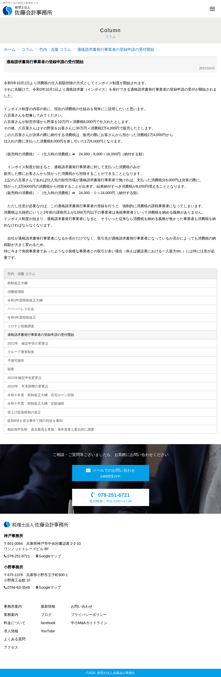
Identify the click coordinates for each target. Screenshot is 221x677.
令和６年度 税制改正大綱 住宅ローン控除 (40, 395)
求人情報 (11, 631)
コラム (27, 49)
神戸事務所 (13, 535)
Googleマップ (48, 556)
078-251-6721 (17, 556)
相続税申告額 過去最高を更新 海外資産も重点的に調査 (50, 429)
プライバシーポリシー (89, 615)
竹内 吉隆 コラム (55, 49)
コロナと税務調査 (20, 326)
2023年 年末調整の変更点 (27, 386)
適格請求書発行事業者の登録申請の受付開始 (115, 49)
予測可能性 (15, 361)
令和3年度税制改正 (21, 317)
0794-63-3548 (17, 587)
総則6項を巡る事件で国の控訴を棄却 (35, 421)
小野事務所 (13, 567)
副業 (10, 369)
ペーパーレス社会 (20, 309)
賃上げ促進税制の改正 (24, 412)
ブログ (46, 615)
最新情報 (48, 606)
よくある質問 (14, 639)
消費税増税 (15, 292)
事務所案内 (13, 606)
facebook (48, 623)
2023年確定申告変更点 (24, 378)
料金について (14, 623)
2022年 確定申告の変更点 (27, 343)
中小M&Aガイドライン (89, 623)
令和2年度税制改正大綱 (25, 300)
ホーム (9, 49)
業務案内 (11, 615)
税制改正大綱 (17, 283)
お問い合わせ (81, 606)
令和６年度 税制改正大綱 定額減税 (37, 403)
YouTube (48, 631)
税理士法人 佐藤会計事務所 (116, 673)
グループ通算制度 (20, 352)
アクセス (11, 647)
